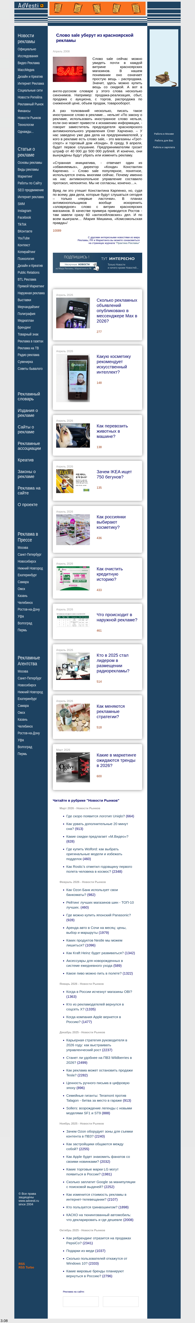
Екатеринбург (27, 575)
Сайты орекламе (26, 429)
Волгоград (25, 623)
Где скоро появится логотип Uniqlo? (95, 816)
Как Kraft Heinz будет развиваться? (95, 953)
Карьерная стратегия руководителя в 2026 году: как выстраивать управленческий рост (96, 1045)
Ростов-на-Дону (29, 609)
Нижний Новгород (30, 568)
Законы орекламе (27, 474)
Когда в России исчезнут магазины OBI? (99, 992)
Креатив (26, 460)
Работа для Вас (164, 140)
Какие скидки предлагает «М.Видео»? (97, 836)
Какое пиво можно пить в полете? (94, 973)
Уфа (21, 616)
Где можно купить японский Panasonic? (98, 915)
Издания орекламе (28, 413)
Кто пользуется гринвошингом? (91, 1207)
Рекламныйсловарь (29, 396)
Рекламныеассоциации (29, 446)
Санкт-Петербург (29, 554)
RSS (22, 1264)
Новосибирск (27, 561)
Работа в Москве (164, 133)
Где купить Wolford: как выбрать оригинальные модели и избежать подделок (94, 854)
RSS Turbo (26, 1267)
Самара (23, 582)
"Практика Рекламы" (128, 243)
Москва (23, 548)
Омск (21, 589)
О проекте (28, 504)
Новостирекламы (26, 38)
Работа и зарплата (164, 147)
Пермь (22, 630)
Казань (22, 596)
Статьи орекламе (26, 151)
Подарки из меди (80, 1251)
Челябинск (25, 602)
